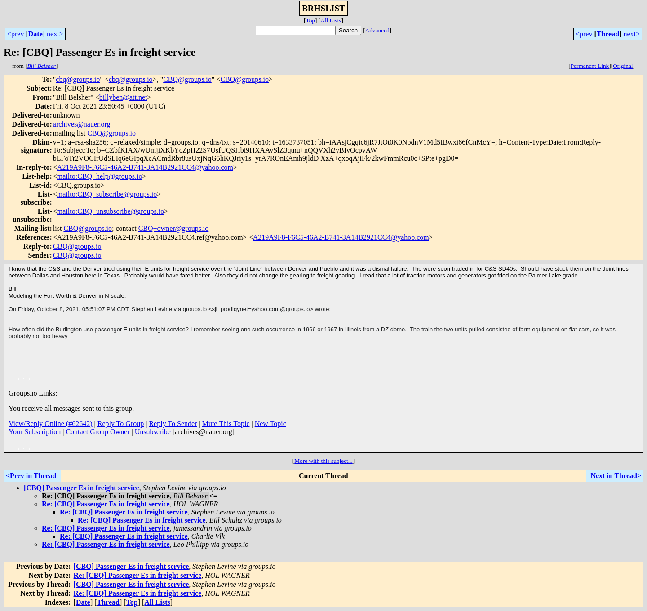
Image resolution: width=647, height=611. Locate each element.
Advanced (377, 30)
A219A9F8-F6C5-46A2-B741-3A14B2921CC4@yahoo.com (145, 167)
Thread (608, 34)
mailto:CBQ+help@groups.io (99, 176)
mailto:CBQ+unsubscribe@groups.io (110, 211)
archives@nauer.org (82, 124)
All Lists (330, 20)
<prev (15, 34)
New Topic (270, 423)
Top (310, 20)
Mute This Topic (226, 423)
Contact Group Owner (97, 431)
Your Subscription (35, 431)
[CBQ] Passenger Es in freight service (81, 488)
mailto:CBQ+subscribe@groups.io (107, 194)
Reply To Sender (173, 423)
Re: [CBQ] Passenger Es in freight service (106, 504)
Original (623, 65)
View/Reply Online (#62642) (51, 423)
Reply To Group (120, 423)
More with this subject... (323, 460)
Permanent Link (590, 65)
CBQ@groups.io (187, 79)
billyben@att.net (123, 97)
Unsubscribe (153, 431)
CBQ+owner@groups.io (173, 228)
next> (55, 34)
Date (35, 34)
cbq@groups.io (78, 79)
